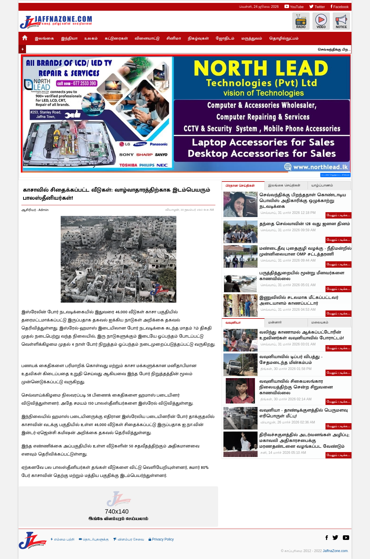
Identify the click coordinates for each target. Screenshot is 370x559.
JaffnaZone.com (335, 551)
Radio (301, 21)
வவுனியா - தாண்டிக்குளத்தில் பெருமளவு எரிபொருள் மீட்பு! (303, 413)
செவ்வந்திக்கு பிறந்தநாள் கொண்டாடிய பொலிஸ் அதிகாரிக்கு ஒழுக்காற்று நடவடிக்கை (337, 49)
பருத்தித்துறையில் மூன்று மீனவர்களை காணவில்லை (301, 276)
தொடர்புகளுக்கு (94, 539)
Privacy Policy (161, 539)
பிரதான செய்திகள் (240, 186)
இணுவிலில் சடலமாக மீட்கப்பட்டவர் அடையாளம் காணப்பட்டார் (298, 300)
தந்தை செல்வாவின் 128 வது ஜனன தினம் (304, 224)
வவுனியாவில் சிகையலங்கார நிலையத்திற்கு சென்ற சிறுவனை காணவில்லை (296, 387)
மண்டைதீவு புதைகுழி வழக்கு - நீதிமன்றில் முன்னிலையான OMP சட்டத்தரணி (305, 251)
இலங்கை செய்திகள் (284, 185)
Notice (341, 21)
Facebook (340, 6)
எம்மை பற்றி (62, 539)
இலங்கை (44, 38)
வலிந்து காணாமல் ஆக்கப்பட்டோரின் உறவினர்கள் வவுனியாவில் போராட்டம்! (301, 335)
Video (321, 21)
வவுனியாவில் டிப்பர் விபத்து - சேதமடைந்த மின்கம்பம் (290, 360)
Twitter (317, 6)
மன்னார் (275, 322)
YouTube (294, 6)
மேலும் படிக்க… (338, 215)
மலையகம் (319, 322)
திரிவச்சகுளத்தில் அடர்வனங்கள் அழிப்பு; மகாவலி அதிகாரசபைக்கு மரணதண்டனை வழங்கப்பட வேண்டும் (304, 440)
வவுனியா (232, 323)
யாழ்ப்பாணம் (322, 185)
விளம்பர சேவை (128, 539)
